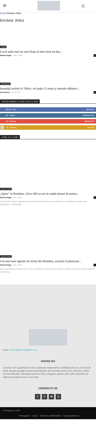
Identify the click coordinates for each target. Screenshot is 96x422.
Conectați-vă (88, 115)
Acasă (2, 13)
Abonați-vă (89, 121)
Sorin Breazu (5, 92)
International (5, 84)
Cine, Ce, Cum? (6, 189)
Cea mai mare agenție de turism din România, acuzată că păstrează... (40, 261)
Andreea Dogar (6, 55)
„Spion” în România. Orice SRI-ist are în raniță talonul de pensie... (39, 193)
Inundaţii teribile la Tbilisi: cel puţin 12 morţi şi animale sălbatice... (40, 88)
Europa (3, 47)
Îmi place (90, 109)
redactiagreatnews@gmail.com (23, 350)
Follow (90, 127)
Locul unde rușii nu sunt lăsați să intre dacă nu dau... (31, 51)
